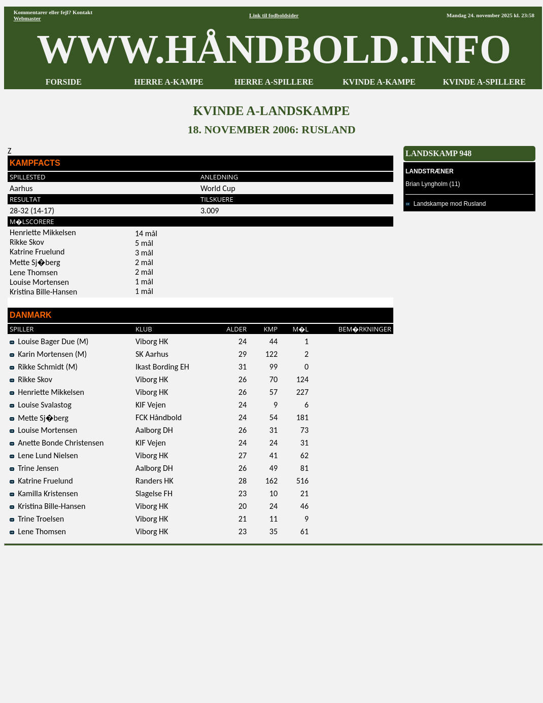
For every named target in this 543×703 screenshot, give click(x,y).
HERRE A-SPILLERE (274, 82)
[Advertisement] (273, 621)
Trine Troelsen (37, 519)
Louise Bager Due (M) (49, 341)
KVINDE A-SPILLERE (484, 82)
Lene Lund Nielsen (44, 455)
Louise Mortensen (43, 430)
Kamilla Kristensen (44, 493)
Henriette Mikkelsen (47, 392)
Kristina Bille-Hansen (47, 506)
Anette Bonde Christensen (57, 443)
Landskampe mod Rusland (445, 203)
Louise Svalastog (41, 405)
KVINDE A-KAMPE (379, 82)
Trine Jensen (34, 468)
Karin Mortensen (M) (48, 354)
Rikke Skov (31, 379)
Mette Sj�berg (39, 418)
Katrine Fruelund (41, 481)
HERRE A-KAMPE (168, 82)
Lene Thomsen (38, 531)
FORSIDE (64, 82)
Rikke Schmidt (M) (44, 367)
